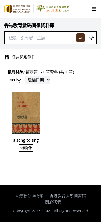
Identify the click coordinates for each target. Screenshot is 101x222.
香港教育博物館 (29, 195)
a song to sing (26, 140)
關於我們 (53, 201)
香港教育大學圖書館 (68, 195)
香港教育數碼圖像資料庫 (29, 25)
